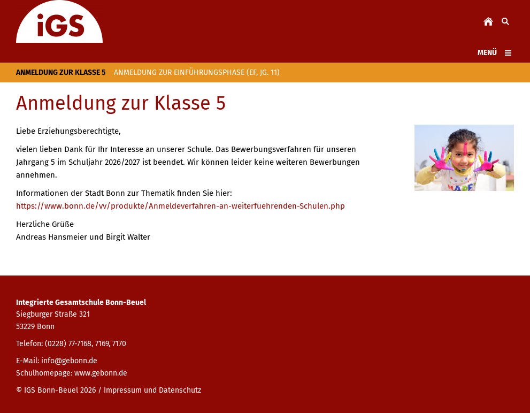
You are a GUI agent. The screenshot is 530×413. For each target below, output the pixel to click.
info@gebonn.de (69, 360)
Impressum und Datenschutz (152, 390)
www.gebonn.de (100, 373)
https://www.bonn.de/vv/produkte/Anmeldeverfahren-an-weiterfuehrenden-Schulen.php (180, 206)
